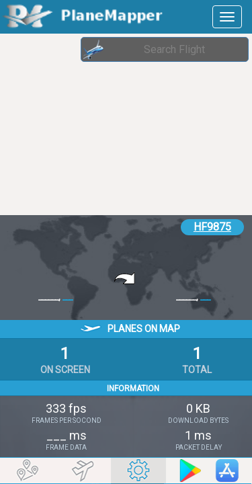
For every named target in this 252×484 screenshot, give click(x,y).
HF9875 (212, 226)
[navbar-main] (227, 16)
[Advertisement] (107, 124)
